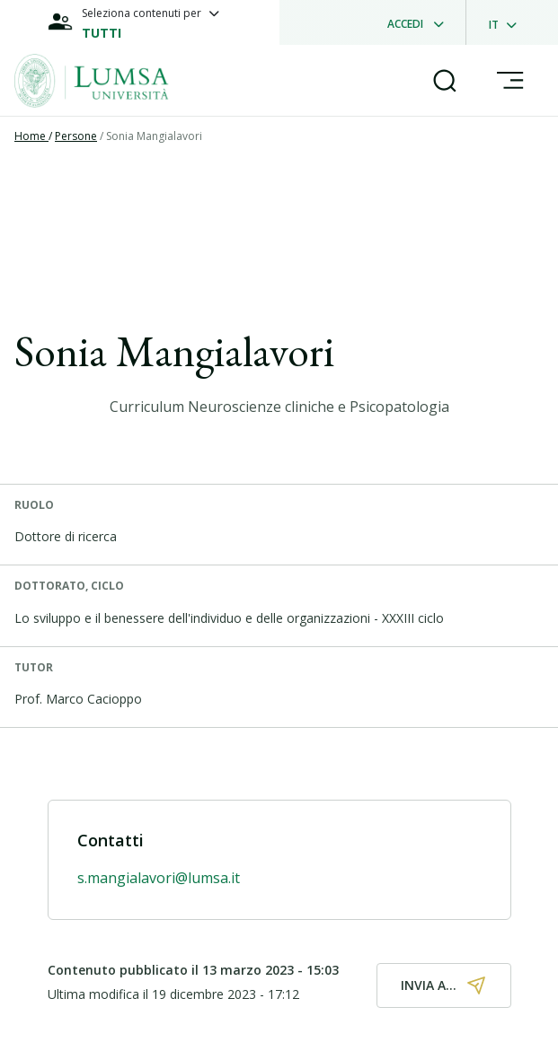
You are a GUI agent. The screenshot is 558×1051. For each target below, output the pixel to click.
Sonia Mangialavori (154, 136)
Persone (76, 136)
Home (31, 136)
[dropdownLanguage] (508, 22)
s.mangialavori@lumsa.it (158, 878)
